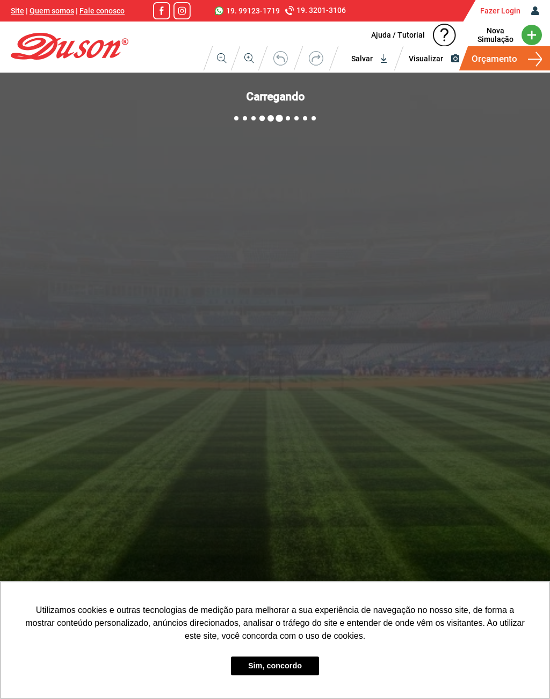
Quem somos (52, 10)
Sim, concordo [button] (275, 665)
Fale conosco (102, 10)
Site (17, 10)
